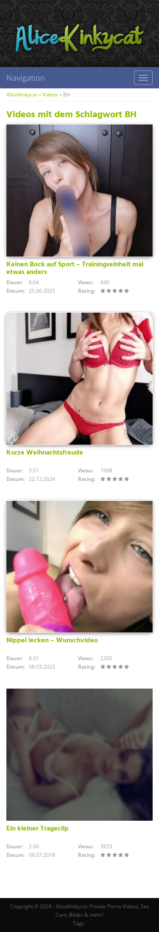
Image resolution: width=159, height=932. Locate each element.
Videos (50, 94)
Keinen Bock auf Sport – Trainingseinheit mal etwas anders (74, 268)
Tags (78, 923)
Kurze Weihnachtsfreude (44, 452)
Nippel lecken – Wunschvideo (52, 640)
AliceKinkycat (21, 94)
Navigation (25, 78)
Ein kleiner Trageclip (37, 828)
